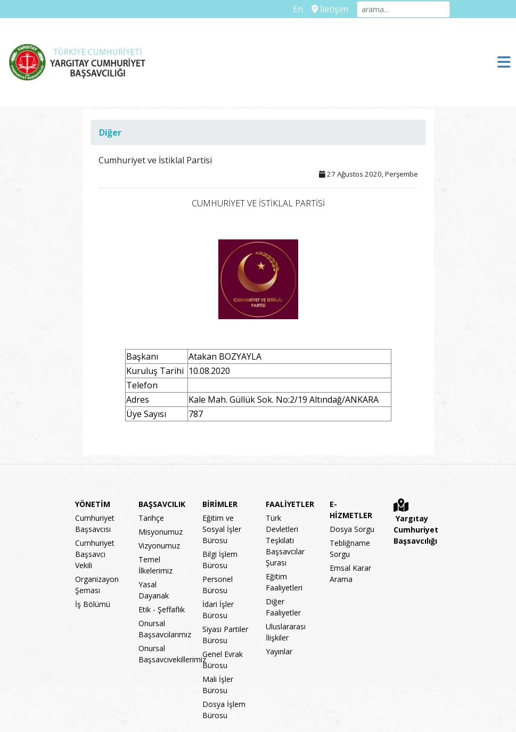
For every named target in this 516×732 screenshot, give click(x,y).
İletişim (330, 9)
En (298, 9)
